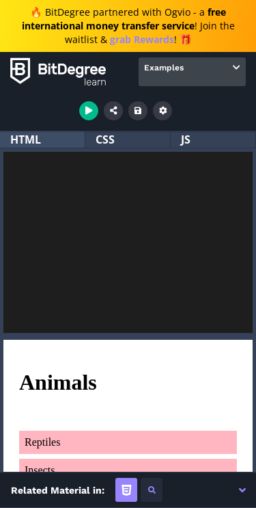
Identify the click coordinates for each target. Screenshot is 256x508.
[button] (242, 490)
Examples (164, 67)
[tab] (126, 490)
